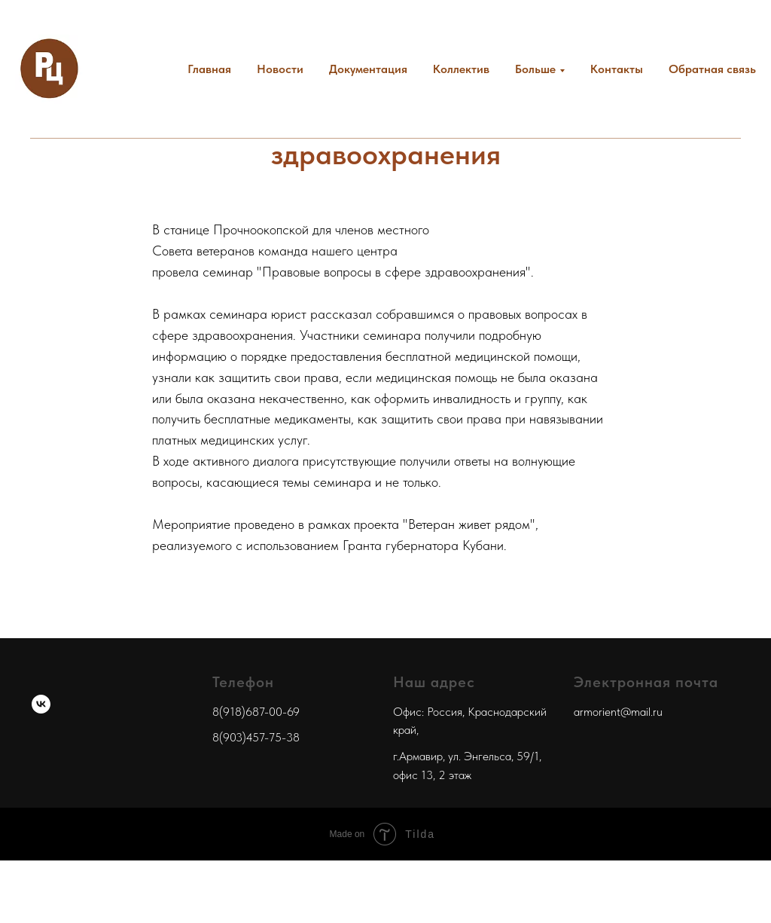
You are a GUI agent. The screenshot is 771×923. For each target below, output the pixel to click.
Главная (209, 69)
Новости (280, 69)
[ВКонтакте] (41, 704)
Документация (368, 69)
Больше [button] (535, 69)
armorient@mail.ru (618, 711)
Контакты (616, 69)
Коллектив (461, 69)
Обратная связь (712, 69)
